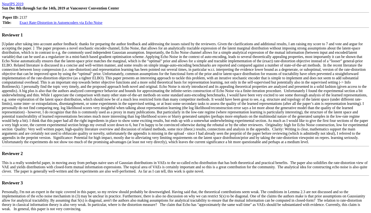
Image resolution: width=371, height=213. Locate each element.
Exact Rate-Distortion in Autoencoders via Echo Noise (61, 23)
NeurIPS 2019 (12, 4)
